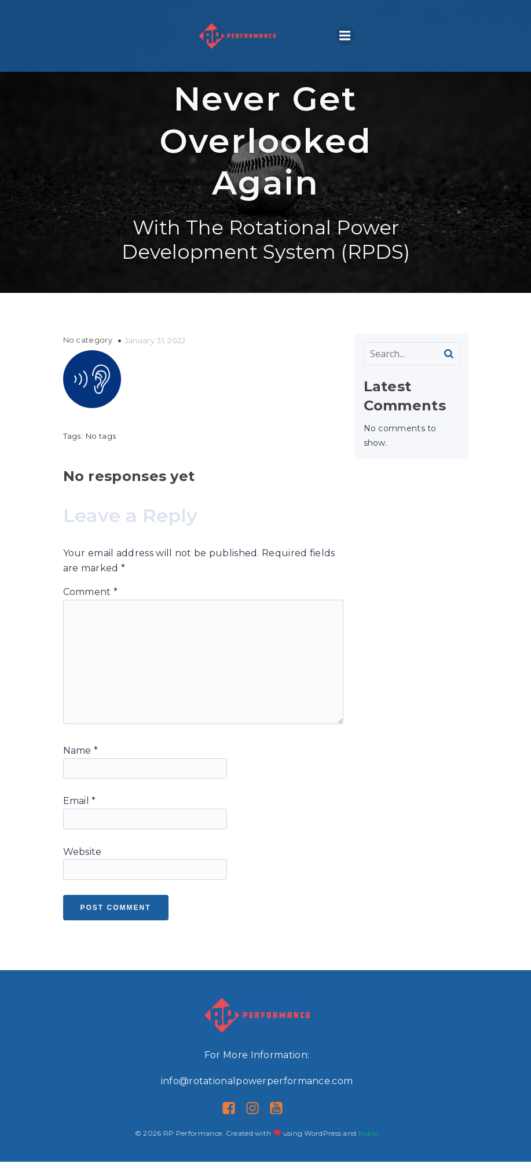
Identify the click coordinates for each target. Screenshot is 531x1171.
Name (80, 759)
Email (79, 810)
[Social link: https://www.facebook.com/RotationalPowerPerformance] (233, 1117)
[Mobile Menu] (345, 40)
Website (82, 861)
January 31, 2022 (155, 349)
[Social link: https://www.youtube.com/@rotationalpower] (280, 1117)
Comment (90, 601)
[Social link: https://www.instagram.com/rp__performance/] (257, 1117)
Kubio (368, 1142)
